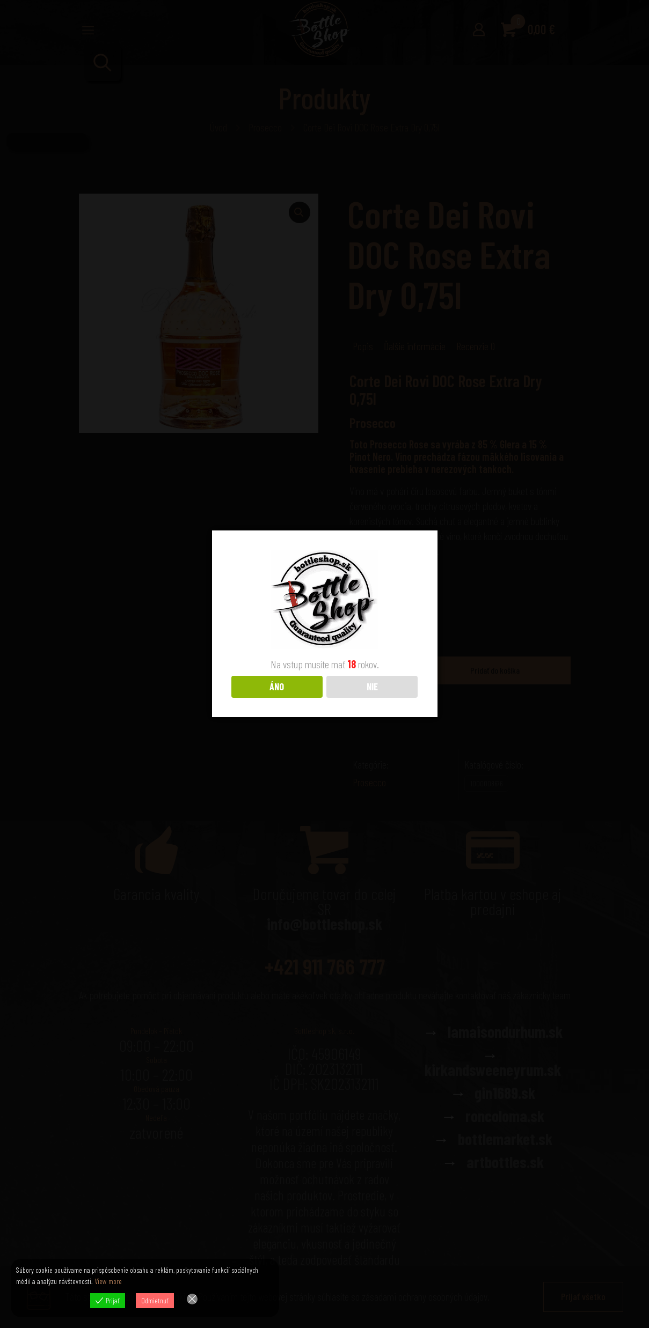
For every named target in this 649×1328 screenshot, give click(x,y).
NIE (372, 686)
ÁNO (276, 686)
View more (108, 1281)
